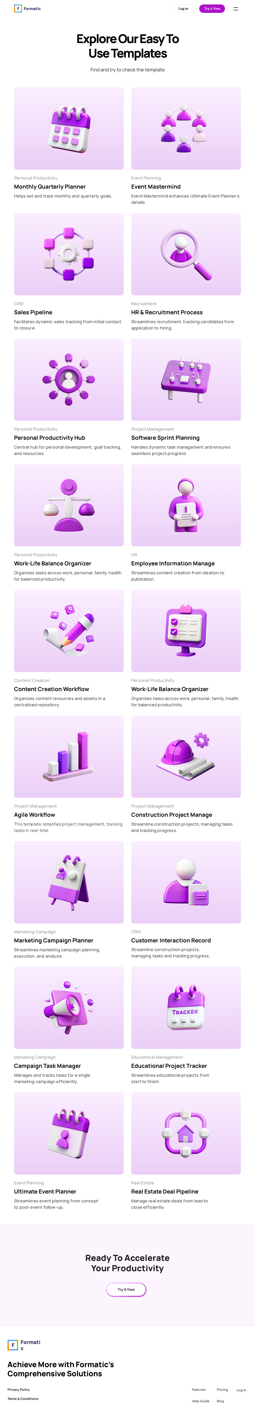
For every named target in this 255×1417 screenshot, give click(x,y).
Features (199, 1389)
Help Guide (200, 1401)
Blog (220, 1401)
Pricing (222, 1389)
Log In (241, 1390)
